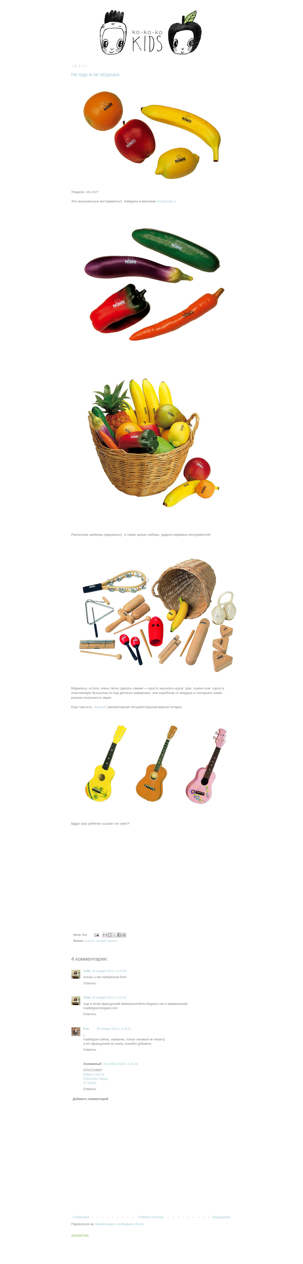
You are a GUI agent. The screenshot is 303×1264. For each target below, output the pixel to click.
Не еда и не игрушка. (96, 74)
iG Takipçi (89, 1083)
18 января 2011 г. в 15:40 (109, 971)
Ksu (86, 1029)
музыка (89, 940)
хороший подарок (106, 940)
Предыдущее (221, 1217)
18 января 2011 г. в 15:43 (109, 997)
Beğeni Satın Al (93, 1074)
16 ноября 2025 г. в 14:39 (120, 1064)
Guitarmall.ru (166, 201)
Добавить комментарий (90, 1099)
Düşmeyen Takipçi (95, 1079)
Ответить (89, 983)
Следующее (80, 1217)
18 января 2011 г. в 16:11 (114, 1029)
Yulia (86, 971)
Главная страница (151, 1217)
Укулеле (100, 707)
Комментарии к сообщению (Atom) (119, 1224)
